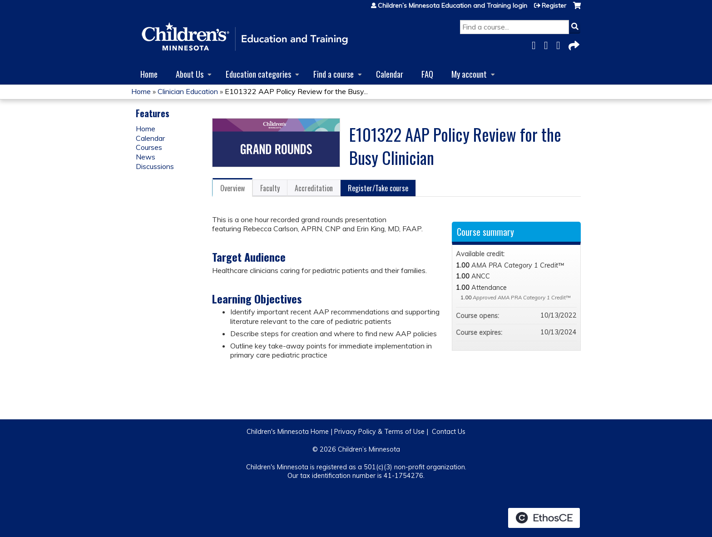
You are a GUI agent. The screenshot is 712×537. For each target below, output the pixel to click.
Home (149, 74)
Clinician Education (188, 91)
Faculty (270, 188)
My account (469, 74)
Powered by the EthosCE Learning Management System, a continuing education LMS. (544, 518)
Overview (232, 188)
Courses (149, 147)
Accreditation (314, 188)
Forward (573, 44)
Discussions (155, 166)
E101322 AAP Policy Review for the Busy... (296, 91)
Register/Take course (378, 188)
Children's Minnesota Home (288, 432)
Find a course (333, 74)
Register (554, 5)
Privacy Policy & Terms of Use (379, 432)
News (145, 156)
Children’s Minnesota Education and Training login (452, 5)
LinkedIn (560, 44)
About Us (189, 74)
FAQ (427, 74)
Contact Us (448, 432)
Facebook (536, 44)
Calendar (389, 74)
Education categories (258, 74)
